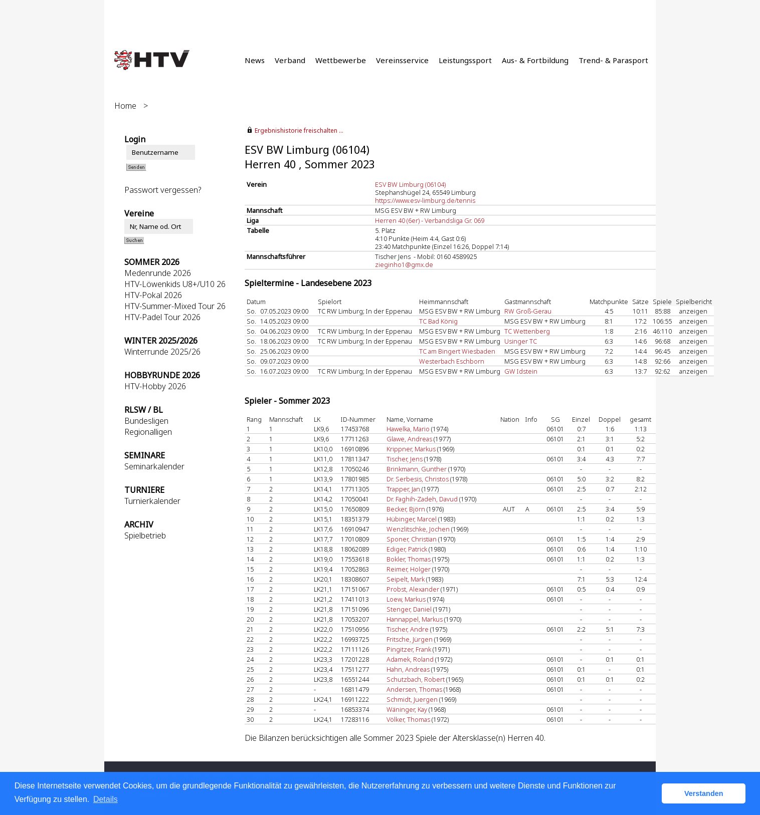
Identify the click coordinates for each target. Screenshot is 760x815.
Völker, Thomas (408, 719)
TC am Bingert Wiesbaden (457, 351)
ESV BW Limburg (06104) (410, 184)
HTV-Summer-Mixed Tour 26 (175, 306)
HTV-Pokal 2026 (153, 295)
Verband (290, 60)
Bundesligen (146, 420)
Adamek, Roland (410, 659)
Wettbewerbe (340, 60)
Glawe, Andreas (409, 438)
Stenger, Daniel (409, 609)
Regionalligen (148, 431)
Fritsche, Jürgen (410, 639)
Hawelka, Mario (408, 428)
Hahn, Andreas (408, 669)
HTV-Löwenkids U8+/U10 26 (175, 284)
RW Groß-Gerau (527, 311)
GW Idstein (520, 371)
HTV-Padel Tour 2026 (162, 317)
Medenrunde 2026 (157, 273)
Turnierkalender (152, 500)
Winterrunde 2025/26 (162, 351)
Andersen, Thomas (414, 689)
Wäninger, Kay (407, 709)
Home (125, 105)
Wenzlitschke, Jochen (418, 528)
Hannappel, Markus (415, 619)
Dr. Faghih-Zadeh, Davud (422, 498)
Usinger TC (520, 341)
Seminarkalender (154, 466)
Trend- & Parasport (613, 60)
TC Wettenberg (527, 331)
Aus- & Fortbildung (535, 60)
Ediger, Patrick (407, 549)
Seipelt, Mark (406, 579)
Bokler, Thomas (409, 559)
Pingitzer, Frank (409, 649)
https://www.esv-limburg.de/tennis (425, 200)
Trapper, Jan (403, 488)
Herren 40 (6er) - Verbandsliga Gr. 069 (429, 220)
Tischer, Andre (408, 629)
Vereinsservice (402, 60)
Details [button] (105, 799)
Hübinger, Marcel (412, 518)
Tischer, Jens (405, 458)
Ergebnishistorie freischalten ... (299, 130)
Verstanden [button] (703, 793)
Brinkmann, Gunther (417, 468)
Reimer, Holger (409, 569)
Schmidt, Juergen (412, 699)
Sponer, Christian (412, 539)
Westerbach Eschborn (451, 361)
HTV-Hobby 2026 (155, 386)
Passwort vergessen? (162, 189)
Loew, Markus (406, 599)
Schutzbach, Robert (416, 679)
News (255, 60)
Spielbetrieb (145, 535)
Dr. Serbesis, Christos (418, 478)
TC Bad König (438, 321)
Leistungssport (465, 60)
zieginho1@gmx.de (404, 264)
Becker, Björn (406, 508)
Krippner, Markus (411, 448)
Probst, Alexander (413, 589)
